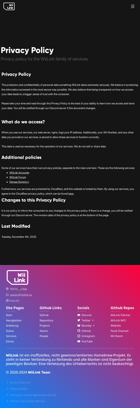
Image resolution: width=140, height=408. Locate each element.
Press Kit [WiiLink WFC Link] (12, 300)
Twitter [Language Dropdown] (84, 320)
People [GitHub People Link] (44, 336)
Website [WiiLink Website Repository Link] (116, 325)
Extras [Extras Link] (10, 341)
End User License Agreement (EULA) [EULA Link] (31, 395)
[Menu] (132, 6)
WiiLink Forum (17, 177)
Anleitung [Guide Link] (12, 325)
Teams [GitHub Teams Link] (44, 331)
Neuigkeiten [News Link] (14, 320)
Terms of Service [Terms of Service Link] (18, 382)
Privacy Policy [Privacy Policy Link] (16, 389)
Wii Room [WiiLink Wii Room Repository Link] (117, 336)
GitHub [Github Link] (84, 331)
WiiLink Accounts (19, 172)
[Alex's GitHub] (23, 288)
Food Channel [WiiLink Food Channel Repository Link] (119, 331)
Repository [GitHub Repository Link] (46, 320)
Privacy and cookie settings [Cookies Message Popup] (25, 401)
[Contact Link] (21, 294)
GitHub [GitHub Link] (44, 315)
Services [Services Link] (11, 336)
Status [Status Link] (10, 331)
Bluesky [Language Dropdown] (84, 325)
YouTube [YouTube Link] (85, 341)
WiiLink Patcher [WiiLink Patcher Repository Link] (120, 315)
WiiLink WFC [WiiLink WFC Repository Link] (118, 320)
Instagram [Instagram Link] (86, 336)
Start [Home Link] (9, 315)
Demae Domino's (19, 181)
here (70, 193)
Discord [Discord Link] (84, 315)
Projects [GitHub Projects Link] (45, 325)
